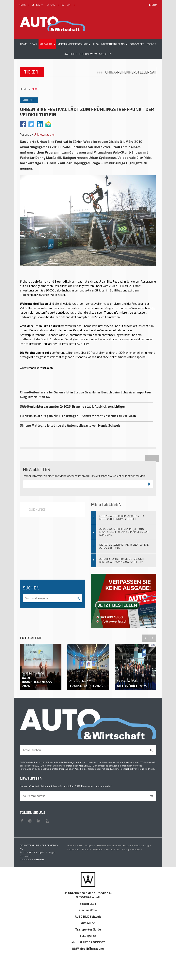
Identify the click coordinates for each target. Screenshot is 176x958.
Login (153, 5)
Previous (148, 458)
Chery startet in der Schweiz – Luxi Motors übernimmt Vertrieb (121, 517)
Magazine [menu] (91, 845)
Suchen (105, 54)
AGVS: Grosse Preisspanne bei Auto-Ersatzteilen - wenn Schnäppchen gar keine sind (124, 532)
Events (87, 849)
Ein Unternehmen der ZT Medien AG (88, 893)
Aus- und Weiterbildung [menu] (138, 845)
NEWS (35, 89)
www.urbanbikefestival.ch (36, 368)
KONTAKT (66, 5)
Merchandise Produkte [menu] (111, 845)
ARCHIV (51, 5)
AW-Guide (98, 849)
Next (155, 458)
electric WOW (113, 849)
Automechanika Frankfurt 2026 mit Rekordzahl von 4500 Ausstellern (121, 560)
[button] (47, 44)
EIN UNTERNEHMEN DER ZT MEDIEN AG (39, 847)
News (81, 845)
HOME (22, 5)
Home (72, 845)
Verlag (127, 849)
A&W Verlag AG (36, 852)
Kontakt (137, 849)
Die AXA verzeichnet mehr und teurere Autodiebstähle (124, 546)
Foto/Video (74, 849)
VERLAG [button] (37, 5)
